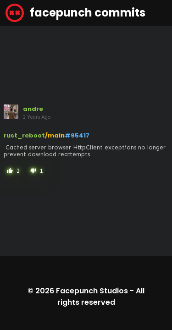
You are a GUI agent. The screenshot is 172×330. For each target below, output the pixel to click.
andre (33, 108)
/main (55, 135)
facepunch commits (75, 13)
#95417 (77, 135)
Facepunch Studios (92, 291)
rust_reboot (24, 135)
